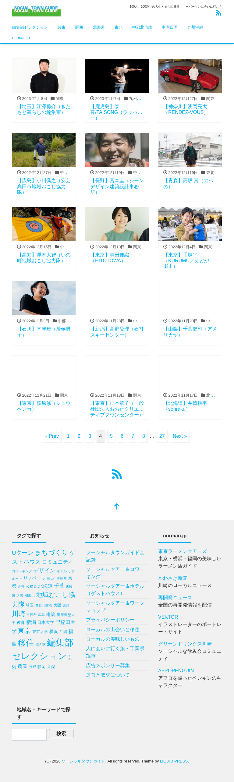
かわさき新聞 (172, 578)
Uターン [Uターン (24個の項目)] (22, 553)
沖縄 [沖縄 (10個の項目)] (63, 631)
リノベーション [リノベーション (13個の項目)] (39, 578)
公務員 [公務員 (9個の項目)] (31, 586)
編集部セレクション (30, 27)
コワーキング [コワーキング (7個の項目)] (22, 571)
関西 (79, 27)
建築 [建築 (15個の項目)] (50, 614)
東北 (118, 27)
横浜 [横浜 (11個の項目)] (53, 631)
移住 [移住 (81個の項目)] (26, 642)
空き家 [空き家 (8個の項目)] (41, 644)
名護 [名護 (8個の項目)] (19, 595)
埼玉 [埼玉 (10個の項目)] (30, 605)
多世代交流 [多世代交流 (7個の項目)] (43, 605)
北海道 (99, 27)
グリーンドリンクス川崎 (185, 643)
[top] (117, 507)
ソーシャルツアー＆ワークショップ (115, 606)
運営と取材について (108, 675)
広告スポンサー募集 (108, 665)
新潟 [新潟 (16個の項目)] (31, 622)
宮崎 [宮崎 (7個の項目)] (66, 605)
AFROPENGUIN (176, 670)
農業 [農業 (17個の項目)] (22, 666)
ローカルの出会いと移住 (113, 629)
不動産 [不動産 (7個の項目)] (62, 578)
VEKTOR (168, 617)
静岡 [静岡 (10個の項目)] (41, 666)
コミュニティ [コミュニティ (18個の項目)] (57, 562)
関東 (62, 27)
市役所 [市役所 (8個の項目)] (32, 615)
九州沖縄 (195, 27)
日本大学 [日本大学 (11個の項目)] (45, 622)
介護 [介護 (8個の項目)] (21, 586)
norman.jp (21, 37)
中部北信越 (142, 27)
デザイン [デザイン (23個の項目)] (44, 570)
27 (162, 436)
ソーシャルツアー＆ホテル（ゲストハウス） (115, 589)
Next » (180, 436)
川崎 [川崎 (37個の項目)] (18, 613)
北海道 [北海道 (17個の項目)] (45, 586)
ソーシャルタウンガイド (83, 761)
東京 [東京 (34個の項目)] (24, 630)
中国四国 (170, 27)
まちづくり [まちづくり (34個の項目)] (51, 552)
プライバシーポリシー (110, 619)
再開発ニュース (175, 597)
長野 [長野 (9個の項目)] (32, 667)
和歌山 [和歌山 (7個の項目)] (30, 595)
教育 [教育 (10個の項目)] (21, 622)
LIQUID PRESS (174, 761)
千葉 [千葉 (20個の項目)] (59, 586)
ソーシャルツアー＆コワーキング (115, 573)
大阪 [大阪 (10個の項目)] (57, 605)
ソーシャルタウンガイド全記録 (115, 556)
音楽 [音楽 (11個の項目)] (51, 666)
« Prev (52, 436)
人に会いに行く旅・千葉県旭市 (115, 652)
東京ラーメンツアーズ (182, 551)
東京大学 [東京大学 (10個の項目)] (40, 631)
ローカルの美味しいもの (113, 639)
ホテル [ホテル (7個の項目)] (62, 571)
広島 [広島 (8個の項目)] (41, 615)
